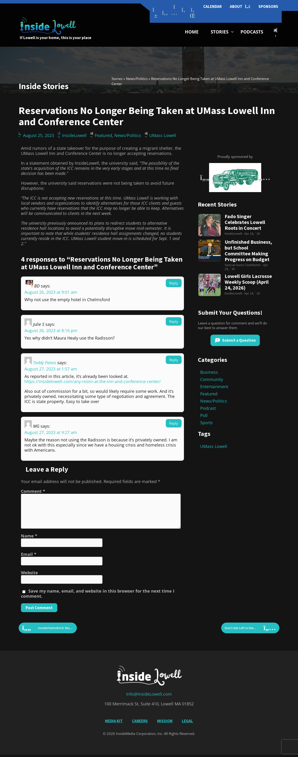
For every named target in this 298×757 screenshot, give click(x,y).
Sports (206, 422)
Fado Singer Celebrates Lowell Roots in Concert (245, 222)
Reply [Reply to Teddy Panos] (173, 359)
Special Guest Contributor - (244, 265)
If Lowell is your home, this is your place (55, 37)
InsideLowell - (234, 233)
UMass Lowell (162, 135)
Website (29, 572)
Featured (103, 135)
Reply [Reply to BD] (173, 283)
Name (29, 536)
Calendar (212, 6)
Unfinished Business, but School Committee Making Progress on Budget (248, 250)
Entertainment (214, 386)
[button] (275, 32)
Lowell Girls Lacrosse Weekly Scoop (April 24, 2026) (248, 282)
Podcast (208, 408)
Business (209, 372)
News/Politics (137, 78)
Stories (219, 32)
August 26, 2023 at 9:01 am (50, 292)
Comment (33, 491)
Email (28, 554)
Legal (187, 721)
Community (211, 379)
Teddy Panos (44, 362)
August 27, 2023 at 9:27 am (50, 432)
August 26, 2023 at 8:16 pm (50, 330)
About (240, 6)
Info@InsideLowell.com (149, 694)
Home (192, 32)
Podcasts (251, 32)
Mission (165, 721)
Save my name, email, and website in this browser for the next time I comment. (97, 593)
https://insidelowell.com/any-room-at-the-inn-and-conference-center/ (92, 381)
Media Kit (114, 721)
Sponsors (268, 6)
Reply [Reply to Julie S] (173, 321)
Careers (140, 721)
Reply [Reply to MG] (173, 423)
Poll (204, 415)
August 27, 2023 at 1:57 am (50, 369)
